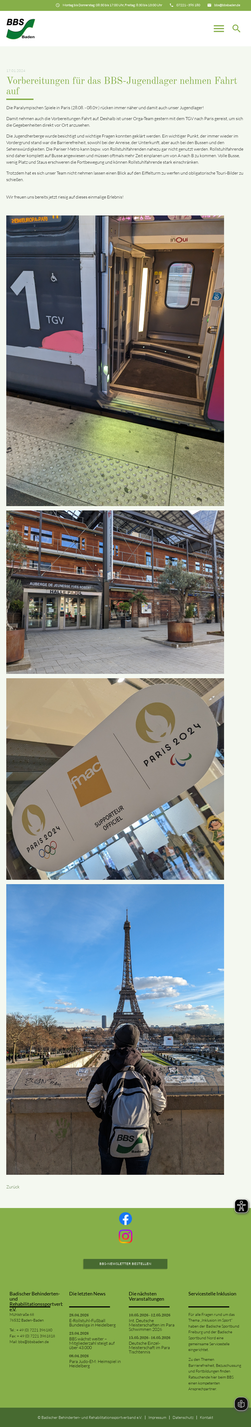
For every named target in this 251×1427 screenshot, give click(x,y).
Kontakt (206, 1417)
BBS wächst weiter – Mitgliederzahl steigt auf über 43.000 (92, 1343)
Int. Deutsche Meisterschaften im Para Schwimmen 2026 (152, 1324)
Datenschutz (183, 1417)
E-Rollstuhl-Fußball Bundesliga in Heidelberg (92, 1322)
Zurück (13, 1186)
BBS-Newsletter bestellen (125, 1264)
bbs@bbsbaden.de (33, 1341)
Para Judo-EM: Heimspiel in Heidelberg (95, 1363)
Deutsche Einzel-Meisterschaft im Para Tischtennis (149, 1347)
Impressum (157, 1417)
